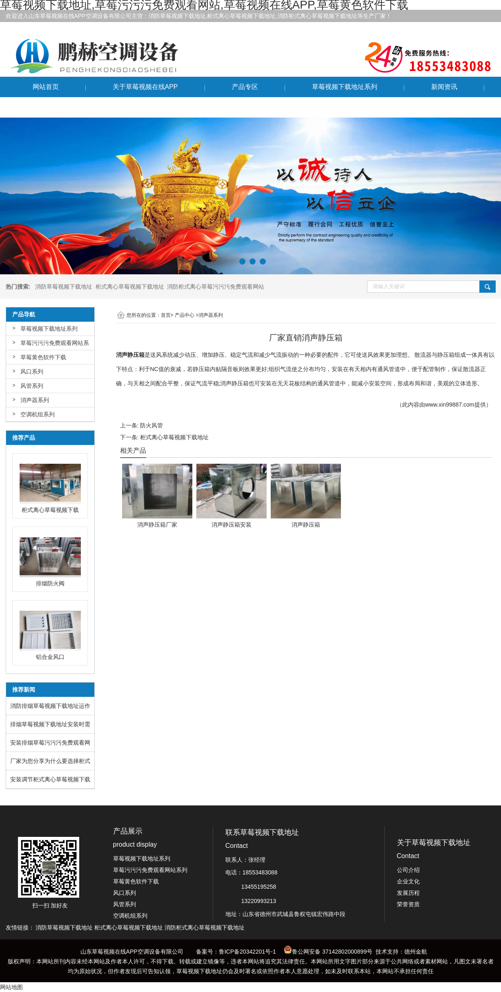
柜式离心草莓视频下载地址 (174, 437)
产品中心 (184, 315)
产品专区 (245, 86)
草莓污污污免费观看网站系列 (54, 345)
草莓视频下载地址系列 (344, 86)
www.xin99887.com (449, 404)
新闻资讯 (444, 86)
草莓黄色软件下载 (43, 357)
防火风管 (151, 425)
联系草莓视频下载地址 (65, 107)
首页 (166, 315)
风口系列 (31, 371)
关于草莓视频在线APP (145, 86)
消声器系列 (34, 400)
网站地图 (11, 987)
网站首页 (46, 86)
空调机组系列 (37, 414)
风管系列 (31, 386)
